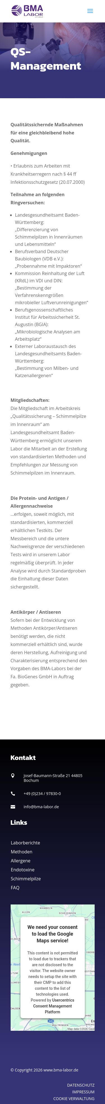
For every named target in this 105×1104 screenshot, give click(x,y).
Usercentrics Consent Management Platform (53, 1006)
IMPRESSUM (83, 1091)
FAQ (15, 888)
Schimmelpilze (26, 879)
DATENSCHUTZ (81, 1085)
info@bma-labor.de (41, 806)
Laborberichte (25, 843)
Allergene (21, 861)
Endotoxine (23, 870)
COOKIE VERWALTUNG (74, 1098)
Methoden (21, 852)
